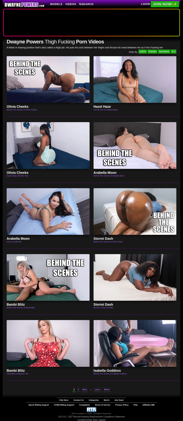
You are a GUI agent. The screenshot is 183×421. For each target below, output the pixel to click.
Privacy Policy (113, 405)
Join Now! (110, 400)
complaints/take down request (91, 419)
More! (107, 390)
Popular (151, 52)
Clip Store (72, 400)
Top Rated (163, 52)
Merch (102, 400)
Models (56, 4)
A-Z (173, 52)
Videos (70, 4)
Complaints (87, 405)
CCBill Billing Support (72, 405)
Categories (93, 400)
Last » (98, 390)
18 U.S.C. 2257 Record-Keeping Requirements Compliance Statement (91, 416)
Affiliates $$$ (131, 405)
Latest (140, 52)
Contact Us (83, 400)
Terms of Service (100, 405)
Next (84, 390)
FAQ (122, 405)
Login (145, 4)
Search (86, 4)
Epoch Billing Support (55, 405)
